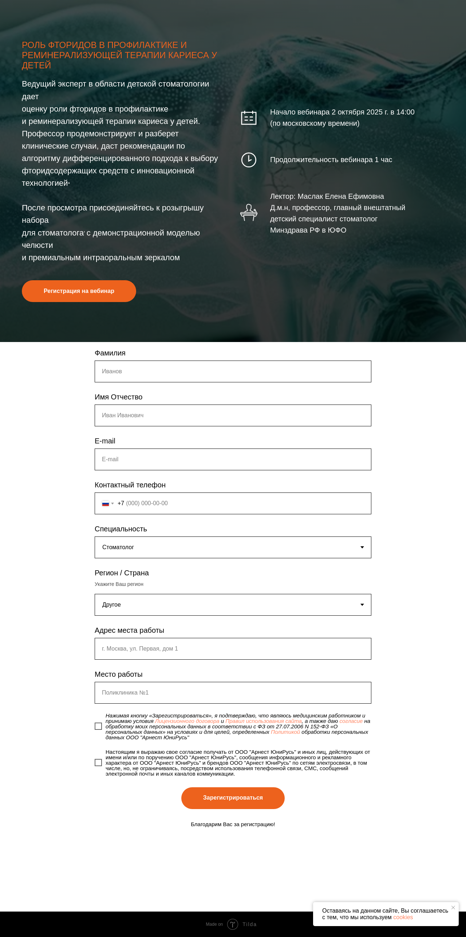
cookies (403, 917)
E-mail (105, 441)
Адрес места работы (129, 630)
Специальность (121, 529)
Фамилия (110, 353)
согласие (351, 721)
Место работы (119, 674)
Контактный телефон (130, 485)
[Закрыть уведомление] (453, 907)
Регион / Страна (122, 573)
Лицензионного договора (187, 721)
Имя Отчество (118, 397)
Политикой (285, 732)
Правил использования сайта (263, 721)
